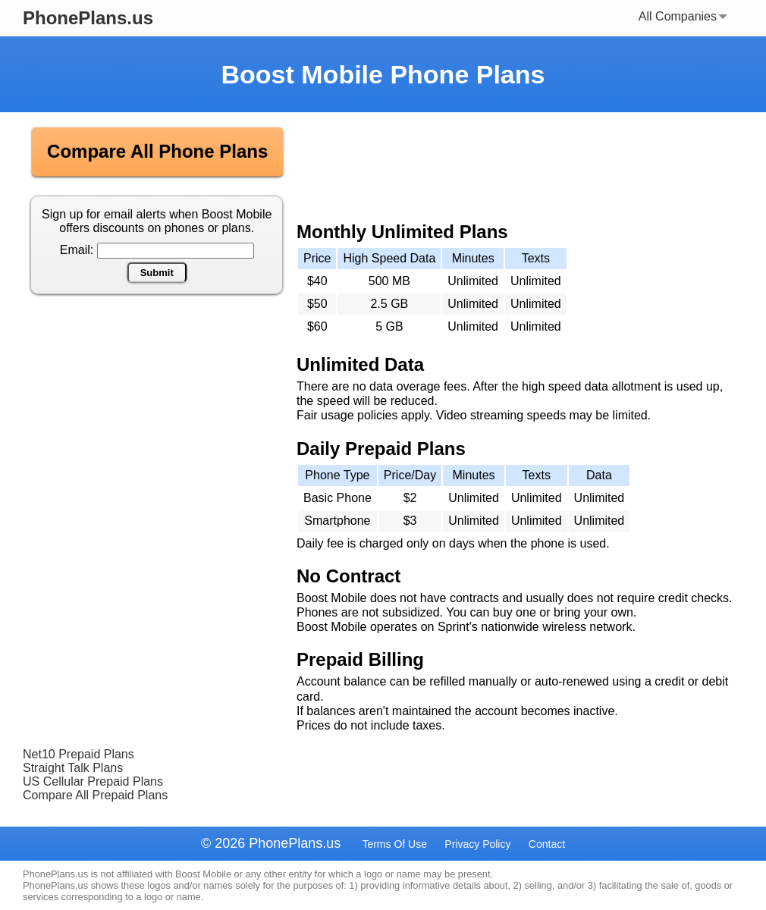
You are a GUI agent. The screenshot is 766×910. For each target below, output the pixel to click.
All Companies (683, 16)
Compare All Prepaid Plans (95, 795)
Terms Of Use (394, 844)
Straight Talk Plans (73, 767)
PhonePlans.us (88, 18)
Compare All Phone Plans (157, 151)
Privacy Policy (477, 844)
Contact (547, 844)
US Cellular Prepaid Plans (93, 781)
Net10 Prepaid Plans (78, 754)
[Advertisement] (157, 419)
